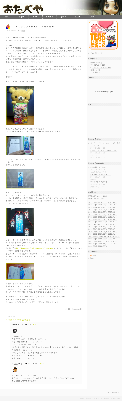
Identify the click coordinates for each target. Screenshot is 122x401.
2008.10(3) (112, 244)
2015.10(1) (102, 207)
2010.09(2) (93, 229)
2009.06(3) (93, 241)
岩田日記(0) (95, 70)
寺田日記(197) (96, 63)
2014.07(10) (113, 210)
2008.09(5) (93, 246)
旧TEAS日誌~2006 (96, 199)
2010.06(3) (93, 232)
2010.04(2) (112, 232)
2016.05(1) (112, 202)
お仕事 (21, 17)
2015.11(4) (93, 207)
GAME (78, 17)
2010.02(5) (102, 234)
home (7, 17)
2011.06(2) (102, 222)
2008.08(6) (102, 246)
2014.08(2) (102, 210)
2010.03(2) (93, 234)
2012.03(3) (93, 217)
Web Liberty (100, 398)
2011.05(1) (112, 222)
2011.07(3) (93, 222)
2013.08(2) (102, 212)
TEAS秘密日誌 (83, 398)
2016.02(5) (102, 205)
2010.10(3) (112, 227)
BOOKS (49, 17)
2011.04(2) (93, 224)
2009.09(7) (93, 239)
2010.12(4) (102, 227)
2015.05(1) (112, 207)
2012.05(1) (102, 215)
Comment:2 (76, 309)
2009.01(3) (112, 241)
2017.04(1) (93, 202)
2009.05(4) (102, 241)
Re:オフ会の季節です (98, 182)
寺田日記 (21, 31)
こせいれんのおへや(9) (101, 67)
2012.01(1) (112, 217)
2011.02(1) (112, 224)
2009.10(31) (115, 236)
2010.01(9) (112, 234)
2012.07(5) (93, 215)
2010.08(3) (102, 229)
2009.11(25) (104, 236)
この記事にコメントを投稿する (18, 320)
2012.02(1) (102, 217)
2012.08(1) (112, 212)
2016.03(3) (93, 205)
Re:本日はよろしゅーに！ (100, 167)
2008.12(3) (93, 244)
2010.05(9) (102, 232)
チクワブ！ (94, 155)
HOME (108, 392)
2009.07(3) (112, 239)
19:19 (67, 309)
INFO (35, 17)
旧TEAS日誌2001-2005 (97, 196)
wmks (113, 398)
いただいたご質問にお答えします (103, 150)
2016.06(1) (102, 202)
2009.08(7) (102, 239)
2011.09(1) (102, 219)
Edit (34, 325)
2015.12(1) (112, 205)
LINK (92, 17)
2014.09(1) (93, 210)
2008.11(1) (102, 244)
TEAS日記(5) (95, 72)
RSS (94, 256)
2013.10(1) (93, 212)
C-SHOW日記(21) (97, 65)
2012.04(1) (112, 215)
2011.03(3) (102, 224)
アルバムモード (96, 53)
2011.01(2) (93, 227)
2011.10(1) (93, 219)
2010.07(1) (112, 229)
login (92, 258)
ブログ (63, 17)
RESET (114, 392)
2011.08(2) (112, 219)
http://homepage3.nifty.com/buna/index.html (34, 248)
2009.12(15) (93, 236)
